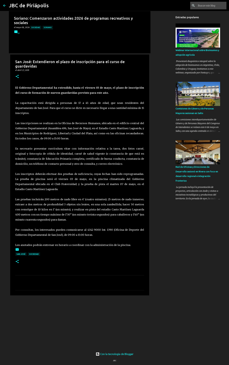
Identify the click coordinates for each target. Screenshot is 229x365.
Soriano (48, 27)
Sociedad (35, 27)
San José (21, 254)
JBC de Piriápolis (29, 5)
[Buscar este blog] (209, 5)
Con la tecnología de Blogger (114, 354)
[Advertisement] (79, 322)
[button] (17, 77)
